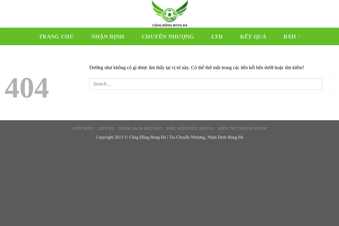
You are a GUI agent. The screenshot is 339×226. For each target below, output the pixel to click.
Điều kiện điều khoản (190, 128)
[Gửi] (328, 84)
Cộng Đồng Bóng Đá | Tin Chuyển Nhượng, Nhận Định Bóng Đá (186, 137)
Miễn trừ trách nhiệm (242, 128)
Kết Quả (253, 37)
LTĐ (217, 37)
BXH (292, 37)
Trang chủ (56, 37)
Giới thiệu (83, 128)
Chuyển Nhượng (168, 37)
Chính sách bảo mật (140, 128)
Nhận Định (108, 37)
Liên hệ (106, 128)
